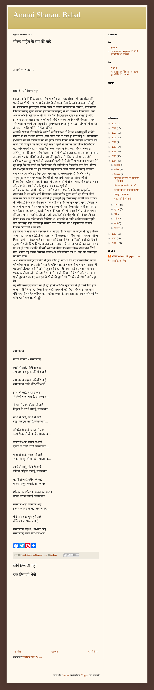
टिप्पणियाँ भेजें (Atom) (32, 657)
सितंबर (117, 174)
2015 (114, 156)
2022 (114, 128)
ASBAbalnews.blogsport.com (125, 256)
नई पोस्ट (17, 652)
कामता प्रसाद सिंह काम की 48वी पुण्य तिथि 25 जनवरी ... (124, 52)
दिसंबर (117, 165)
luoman (65, 675)
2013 (114, 234)
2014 (114, 161)
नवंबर (117, 169)
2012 (114, 238)
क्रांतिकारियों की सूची (123, 199)
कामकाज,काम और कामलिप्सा (126, 190)
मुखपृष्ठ (114, 47)
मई (115, 214)
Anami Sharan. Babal (47, 14)
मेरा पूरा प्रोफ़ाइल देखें (117, 261)
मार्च (116, 223)
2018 (114, 142)
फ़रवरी (117, 228)
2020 (114, 137)
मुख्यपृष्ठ (54, 652)
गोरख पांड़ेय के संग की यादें (125, 185)
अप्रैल (117, 218)
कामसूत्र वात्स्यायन (121, 194)
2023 (114, 123)
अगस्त (117, 205)
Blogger (84, 675)
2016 (114, 151)
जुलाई (117, 209)
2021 (114, 133)
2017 (114, 147)
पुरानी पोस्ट (93, 652)
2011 (114, 243)
